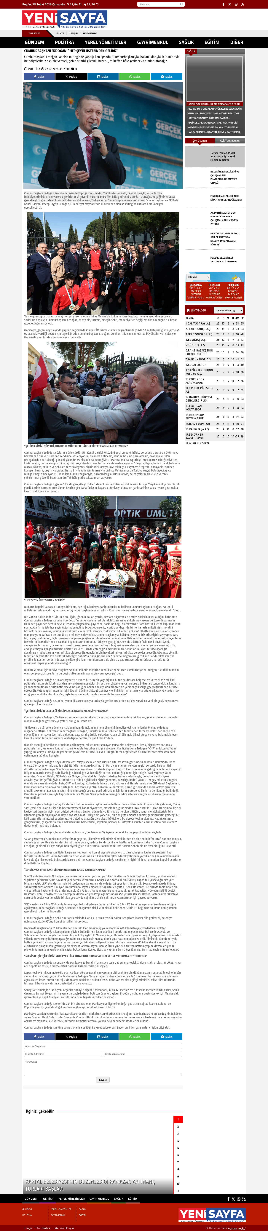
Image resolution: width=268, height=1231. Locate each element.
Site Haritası (43, 1228)
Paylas (39, 77)
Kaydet (103, 1080)
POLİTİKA (64, 42)
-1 (178, 1190)
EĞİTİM (212, 42)
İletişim (73, 33)
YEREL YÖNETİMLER (105, 42)
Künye (60, 33)
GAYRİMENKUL (152, 42)
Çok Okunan (200, 140)
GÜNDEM (34, 42)
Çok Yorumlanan (230, 140)
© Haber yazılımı (226, 1228)
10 (178, 1183)
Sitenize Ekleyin (64, 1228)
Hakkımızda (90, 33)
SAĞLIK (186, 42)
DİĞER (236, 42)
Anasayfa (34, 33)
